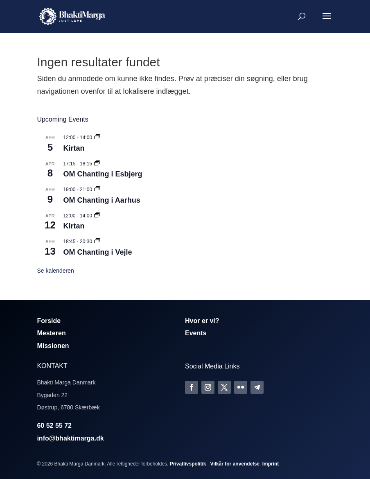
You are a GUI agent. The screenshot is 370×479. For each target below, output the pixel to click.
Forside (49, 320)
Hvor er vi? (202, 320)
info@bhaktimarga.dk (70, 438)
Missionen (53, 345)
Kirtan (73, 148)
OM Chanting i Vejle (97, 252)
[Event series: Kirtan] (97, 137)
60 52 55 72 (54, 425)
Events (195, 333)
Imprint (270, 464)
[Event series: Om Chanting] (97, 164)
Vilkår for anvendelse (234, 464)
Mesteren (51, 333)
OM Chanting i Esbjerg (102, 174)
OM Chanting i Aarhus (101, 200)
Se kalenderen (55, 270)
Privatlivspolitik (188, 464)
